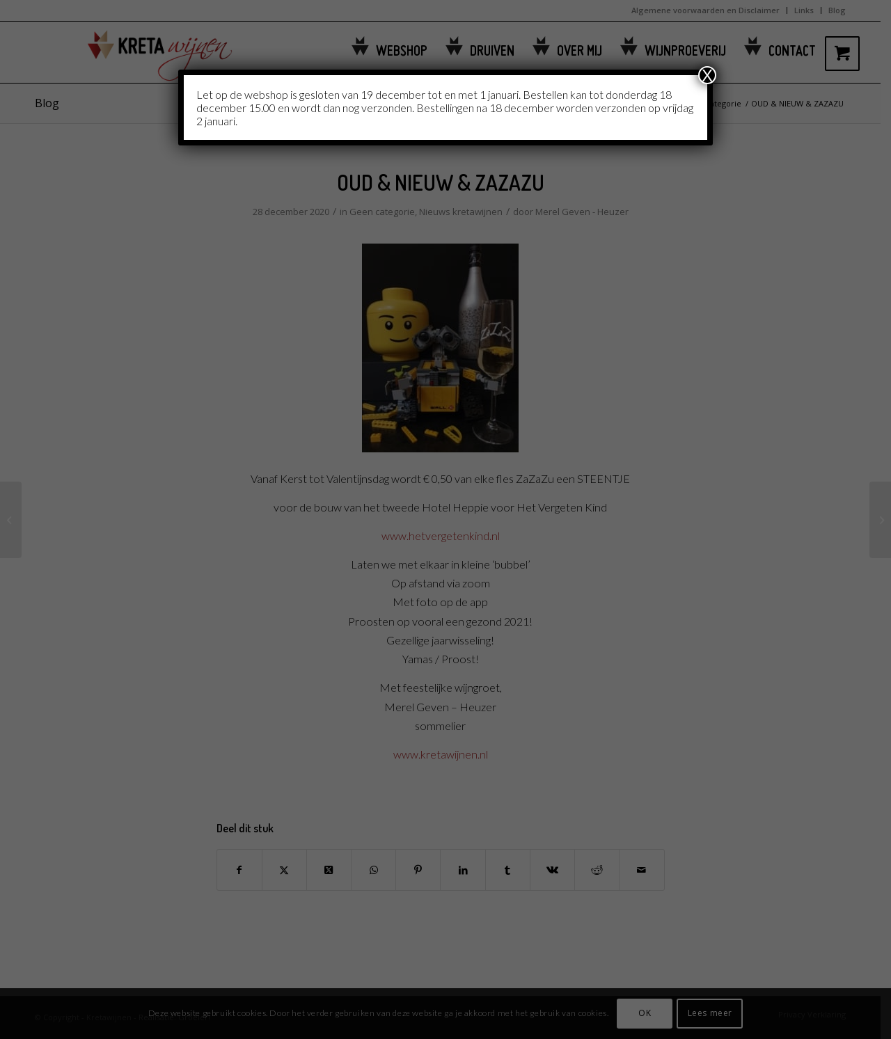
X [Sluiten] (707, 75)
